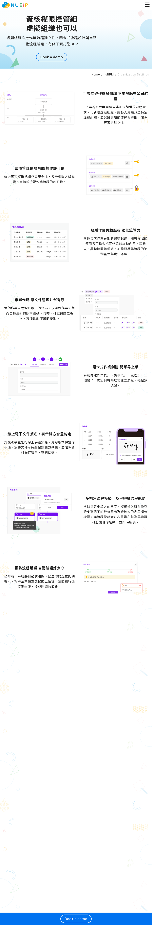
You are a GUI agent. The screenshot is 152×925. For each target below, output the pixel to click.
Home (96, 74)
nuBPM (109, 74)
